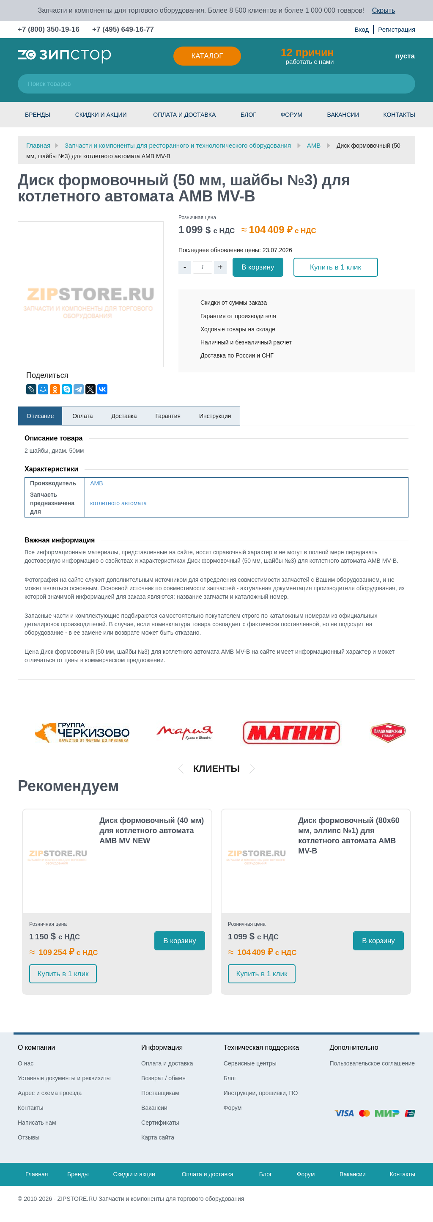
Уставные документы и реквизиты (64, 1078)
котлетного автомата (118, 503)
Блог (248, 114)
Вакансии (343, 114)
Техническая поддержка (261, 1047)
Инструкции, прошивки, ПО (261, 1093)
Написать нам (37, 1122)
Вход (361, 29)
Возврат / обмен (163, 1078)
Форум (291, 114)
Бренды (37, 114)
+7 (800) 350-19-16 (48, 29)
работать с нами (307, 56)
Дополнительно (353, 1047)
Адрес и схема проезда (50, 1093)
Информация (162, 1047)
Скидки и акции (101, 114)
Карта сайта (157, 1137)
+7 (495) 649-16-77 (123, 29)
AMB (96, 483)
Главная (36, 1174)
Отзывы (28, 1137)
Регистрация (396, 29)
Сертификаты (160, 1122)
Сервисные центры (250, 1063)
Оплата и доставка (184, 114)
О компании (36, 1047)
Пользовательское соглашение (372, 1063)
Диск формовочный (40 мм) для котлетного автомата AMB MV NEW (151, 830)
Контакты (399, 114)
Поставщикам (160, 1093)
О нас (25, 1063)
